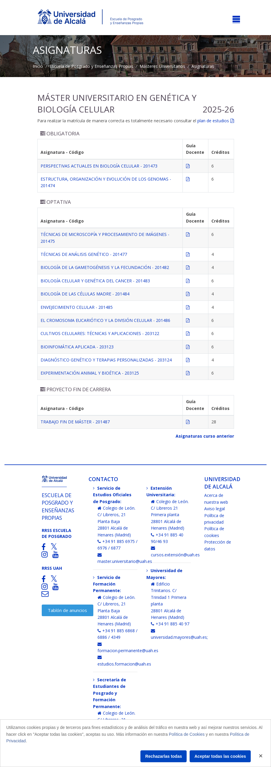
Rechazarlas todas (163, 756)
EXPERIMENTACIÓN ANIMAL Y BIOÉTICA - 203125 (90, 373)
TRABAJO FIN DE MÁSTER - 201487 (75, 422)
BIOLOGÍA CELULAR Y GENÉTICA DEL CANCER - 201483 (95, 281)
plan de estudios (213, 120)
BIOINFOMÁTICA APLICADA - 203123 (77, 347)
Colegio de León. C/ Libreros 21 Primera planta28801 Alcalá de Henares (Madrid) (170, 515)
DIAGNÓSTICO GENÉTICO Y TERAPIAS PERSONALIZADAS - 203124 (106, 360)
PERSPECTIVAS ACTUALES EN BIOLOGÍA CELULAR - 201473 (99, 166)
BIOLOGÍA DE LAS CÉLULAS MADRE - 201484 (85, 294)
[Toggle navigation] (236, 19)
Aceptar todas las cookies (220, 756)
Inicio (38, 66)
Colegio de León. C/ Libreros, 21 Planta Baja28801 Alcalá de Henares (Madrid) (116, 521)
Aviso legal (214, 508)
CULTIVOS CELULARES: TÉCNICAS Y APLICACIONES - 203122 (100, 333)
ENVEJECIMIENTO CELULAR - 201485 (77, 307)
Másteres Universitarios (162, 66)
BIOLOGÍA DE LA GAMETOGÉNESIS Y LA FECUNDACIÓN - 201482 (105, 267)
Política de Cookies (187, 734)
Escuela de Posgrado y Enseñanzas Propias (91, 66)
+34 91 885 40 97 (170, 624)
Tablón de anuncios (67, 610)
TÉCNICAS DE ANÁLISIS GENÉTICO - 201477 (84, 254)
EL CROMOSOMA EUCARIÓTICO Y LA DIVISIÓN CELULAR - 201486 (105, 320)
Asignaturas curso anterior (205, 436)
